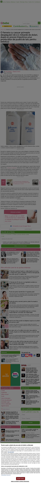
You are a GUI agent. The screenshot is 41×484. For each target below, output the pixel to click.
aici (27, 459)
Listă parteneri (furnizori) (5, 475)
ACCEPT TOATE (20, 478)
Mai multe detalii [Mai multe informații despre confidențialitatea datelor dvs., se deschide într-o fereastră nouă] (11, 452)
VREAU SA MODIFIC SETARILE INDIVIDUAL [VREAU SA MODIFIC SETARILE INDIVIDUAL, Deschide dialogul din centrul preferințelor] (20, 481)
